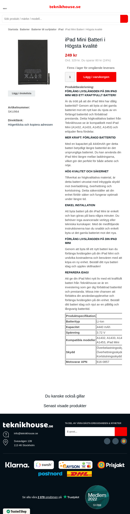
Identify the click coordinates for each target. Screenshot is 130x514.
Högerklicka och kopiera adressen (30, 124)
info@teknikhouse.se (26, 433)
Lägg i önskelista (21, 93)
